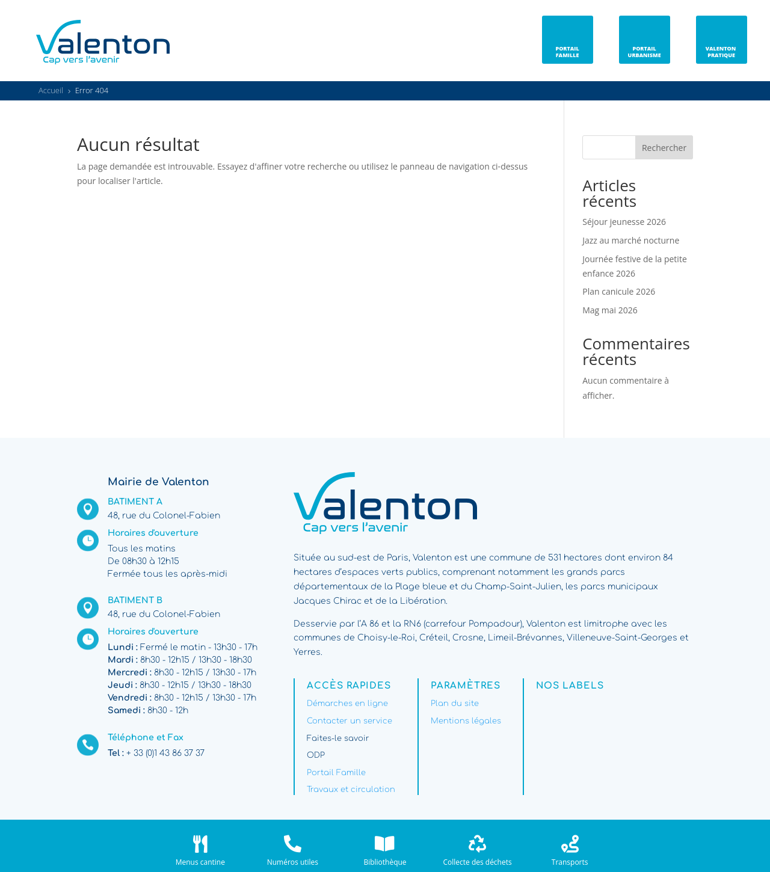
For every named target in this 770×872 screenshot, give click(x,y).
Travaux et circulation (351, 789)
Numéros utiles (292, 862)
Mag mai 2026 (610, 310)
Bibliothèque (384, 862)
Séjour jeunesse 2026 (624, 221)
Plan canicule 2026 (618, 291)
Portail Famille (336, 773)
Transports (570, 862)
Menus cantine (200, 862)
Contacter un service (349, 721)
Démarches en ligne (347, 703)
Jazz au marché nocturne (630, 240)
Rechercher (664, 147)
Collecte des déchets (477, 862)
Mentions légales (466, 721)
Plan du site (455, 703)
